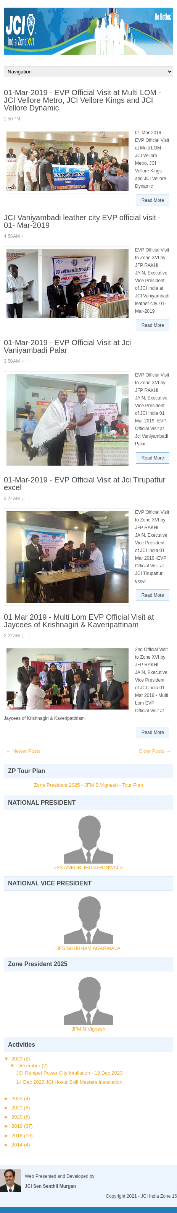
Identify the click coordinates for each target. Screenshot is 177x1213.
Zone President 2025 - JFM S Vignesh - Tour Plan (88, 785)
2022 (17, 1098)
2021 (17, 1108)
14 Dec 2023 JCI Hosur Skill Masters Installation (69, 1082)
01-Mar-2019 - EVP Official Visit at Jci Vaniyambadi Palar (67, 346)
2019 (17, 1126)
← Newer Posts (23, 751)
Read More (153, 200)
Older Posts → (154, 751)
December (30, 1065)
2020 (17, 1117)
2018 (17, 1135)
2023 (17, 1059)
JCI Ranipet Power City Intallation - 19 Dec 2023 (69, 1073)
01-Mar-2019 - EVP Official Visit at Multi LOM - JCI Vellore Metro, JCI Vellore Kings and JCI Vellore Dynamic (82, 100)
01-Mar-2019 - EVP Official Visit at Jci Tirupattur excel (85, 483)
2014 (17, 1145)
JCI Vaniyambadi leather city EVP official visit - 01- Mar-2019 (82, 221)
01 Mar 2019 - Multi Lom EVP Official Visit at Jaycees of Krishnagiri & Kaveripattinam (79, 620)
